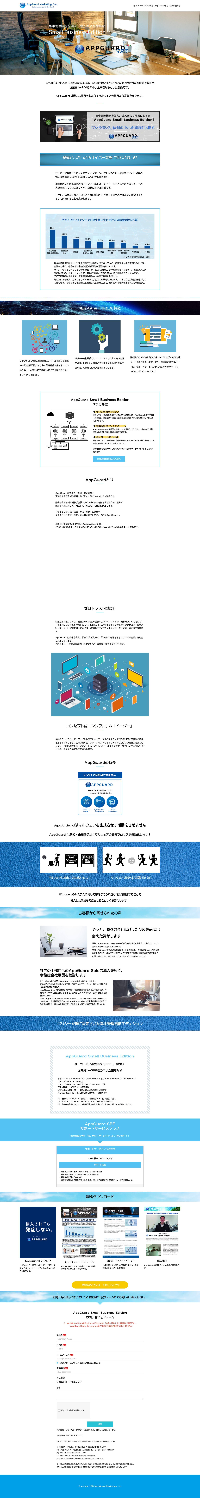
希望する (62, 1382)
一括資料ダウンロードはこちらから (100, 1285)
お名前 (59, 1345)
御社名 (59, 1335)
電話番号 (60, 1368)
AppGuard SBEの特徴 (143, 6)
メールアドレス (63, 1355)
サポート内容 (100, 1165)
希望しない (75, 1382)
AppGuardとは (161, 6)
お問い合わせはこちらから (109, 459)
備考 (58, 1388)
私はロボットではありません (71, 1412)
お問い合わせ (175, 6)
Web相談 (61, 1378)
